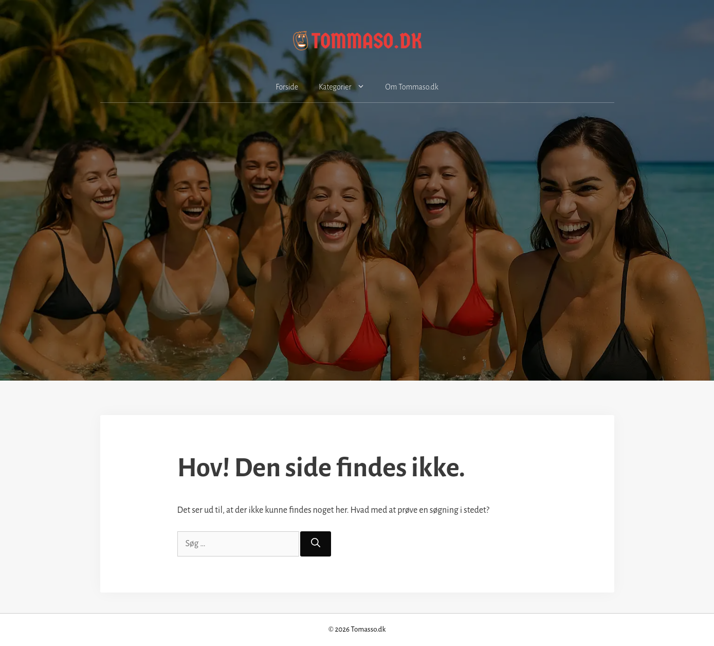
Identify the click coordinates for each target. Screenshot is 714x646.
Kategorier (347, 86)
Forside (287, 87)
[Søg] (315, 544)
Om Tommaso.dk (412, 87)
